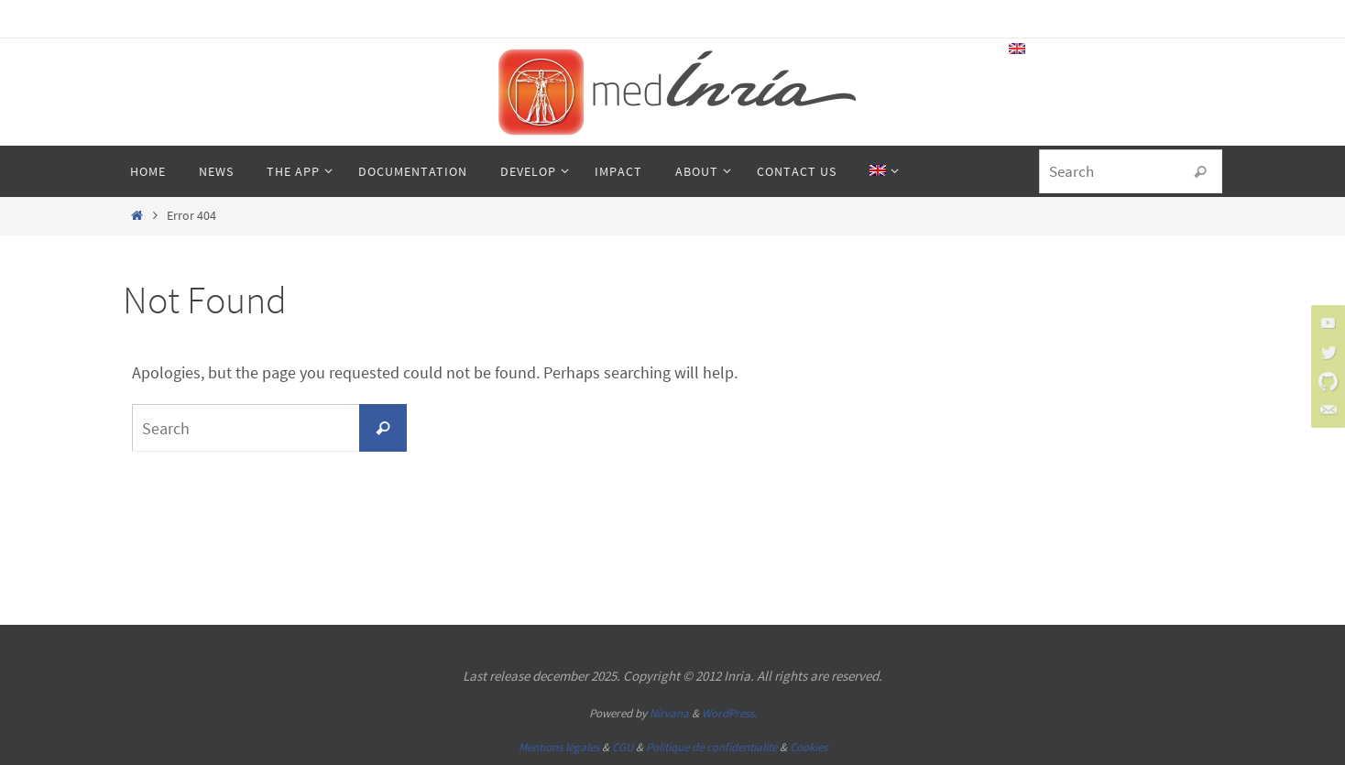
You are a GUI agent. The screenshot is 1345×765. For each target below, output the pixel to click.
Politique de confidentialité (711, 747)
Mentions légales (559, 747)
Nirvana (669, 713)
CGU (622, 747)
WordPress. (729, 713)
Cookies (808, 747)
